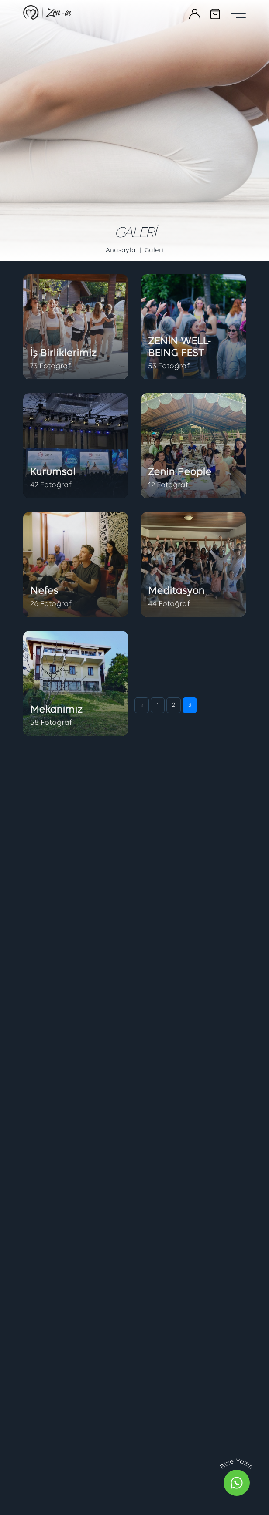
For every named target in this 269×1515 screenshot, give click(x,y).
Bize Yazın (237, 1464)
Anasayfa (121, 250)
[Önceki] (141, 1202)
